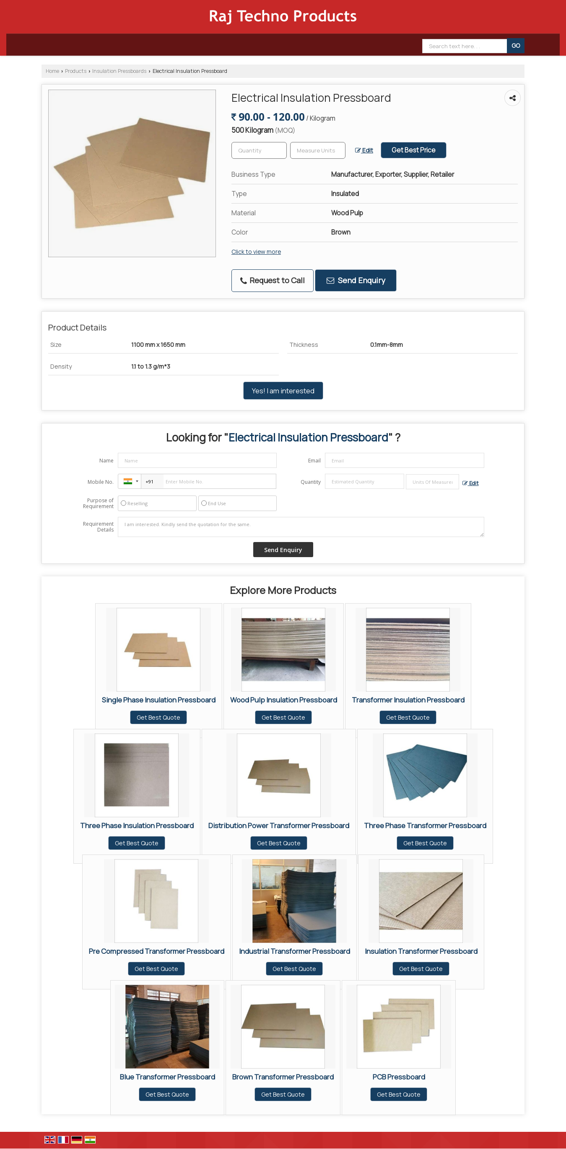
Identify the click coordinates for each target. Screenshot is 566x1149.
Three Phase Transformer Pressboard (425, 825)
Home (52, 71)
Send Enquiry (356, 280)
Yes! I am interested (283, 390)
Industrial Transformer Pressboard (294, 951)
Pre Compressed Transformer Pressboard (156, 951)
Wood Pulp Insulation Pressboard (283, 700)
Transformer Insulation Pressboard (408, 700)
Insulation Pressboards (119, 71)
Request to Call (272, 280)
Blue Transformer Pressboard (167, 1077)
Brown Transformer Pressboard (283, 1077)
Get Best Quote (158, 717)
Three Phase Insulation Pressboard (137, 825)
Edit (364, 150)
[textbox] (317, 150)
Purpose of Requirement (98, 503)
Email (314, 460)
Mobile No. (101, 481)
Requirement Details (98, 527)
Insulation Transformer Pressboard (421, 951)
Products (75, 71)
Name (106, 460)
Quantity (311, 481)
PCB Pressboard (399, 1077)
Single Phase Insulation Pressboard (158, 700)
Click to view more (256, 252)
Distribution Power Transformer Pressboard (278, 825)
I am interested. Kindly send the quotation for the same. (301, 527)
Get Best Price (414, 150)
